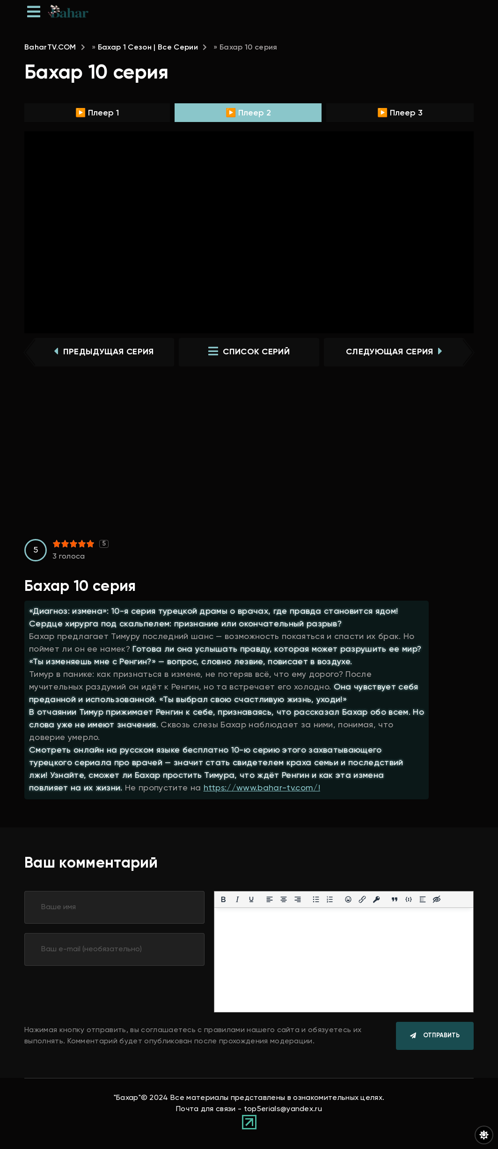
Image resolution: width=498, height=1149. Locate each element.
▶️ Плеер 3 (400, 113)
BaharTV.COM (50, 47)
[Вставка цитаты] (395, 900)
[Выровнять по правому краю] (298, 900)
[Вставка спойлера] (423, 900)
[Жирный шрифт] (223, 900)
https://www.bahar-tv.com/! (262, 788)
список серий (249, 352)
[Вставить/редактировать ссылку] (362, 900)
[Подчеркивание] (251, 900)
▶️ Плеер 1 (97, 113)
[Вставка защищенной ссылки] (376, 900)
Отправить (441, 1037)
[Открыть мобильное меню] (33, 11)
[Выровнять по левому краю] (270, 900)
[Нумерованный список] (330, 900)
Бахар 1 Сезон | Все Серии (148, 47)
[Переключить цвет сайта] (484, 1135)
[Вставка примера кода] (409, 900)
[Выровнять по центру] (284, 900)
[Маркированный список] (316, 900)
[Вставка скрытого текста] (437, 900)
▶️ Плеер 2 (248, 113)
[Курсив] (237, 900)
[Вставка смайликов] (348, 900)
